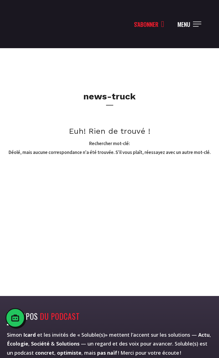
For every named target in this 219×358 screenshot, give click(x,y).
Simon (21, 334)
